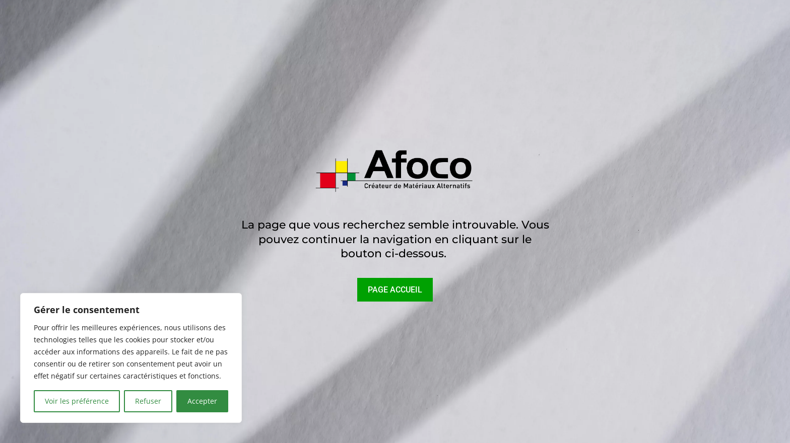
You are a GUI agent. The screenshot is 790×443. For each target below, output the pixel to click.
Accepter (202, 401)
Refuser (148, 401)
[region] (131, 358)
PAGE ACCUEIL (395, 289)
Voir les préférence (77, 401)
